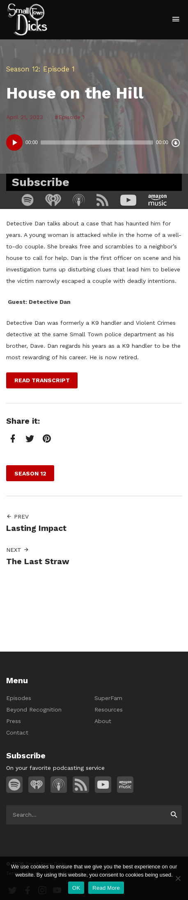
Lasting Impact (36, 528)
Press (13, 721)
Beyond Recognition (34, 709)
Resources (108, 709)
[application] (94, 142)
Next (17, 549)
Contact (17, 732)
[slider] (97, 142)
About (102, 721)
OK (76, 888)
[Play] (14, 142)
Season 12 (22, 69)
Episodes (18, 698)
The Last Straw (37, 561)
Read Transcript (42, 380)
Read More (106, 888)
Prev (17, 516)
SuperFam (108, 698)
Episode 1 (71, 117)
